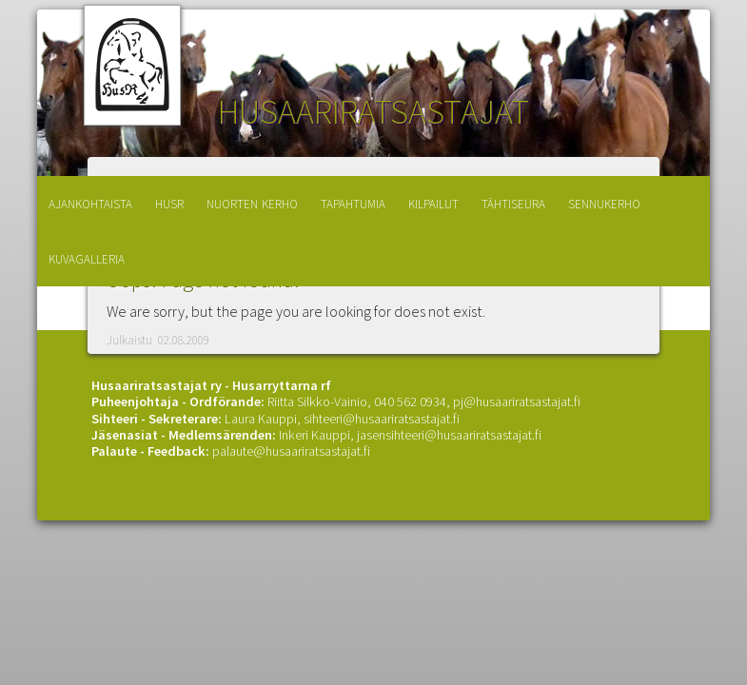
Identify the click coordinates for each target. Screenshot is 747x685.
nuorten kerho (252, 202)
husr (169, 202)
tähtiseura (513, 202)
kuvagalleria (87, 257)
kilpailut (433, 202)
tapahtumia (353, 202)
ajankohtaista (90, 202)
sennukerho (604, 202)
